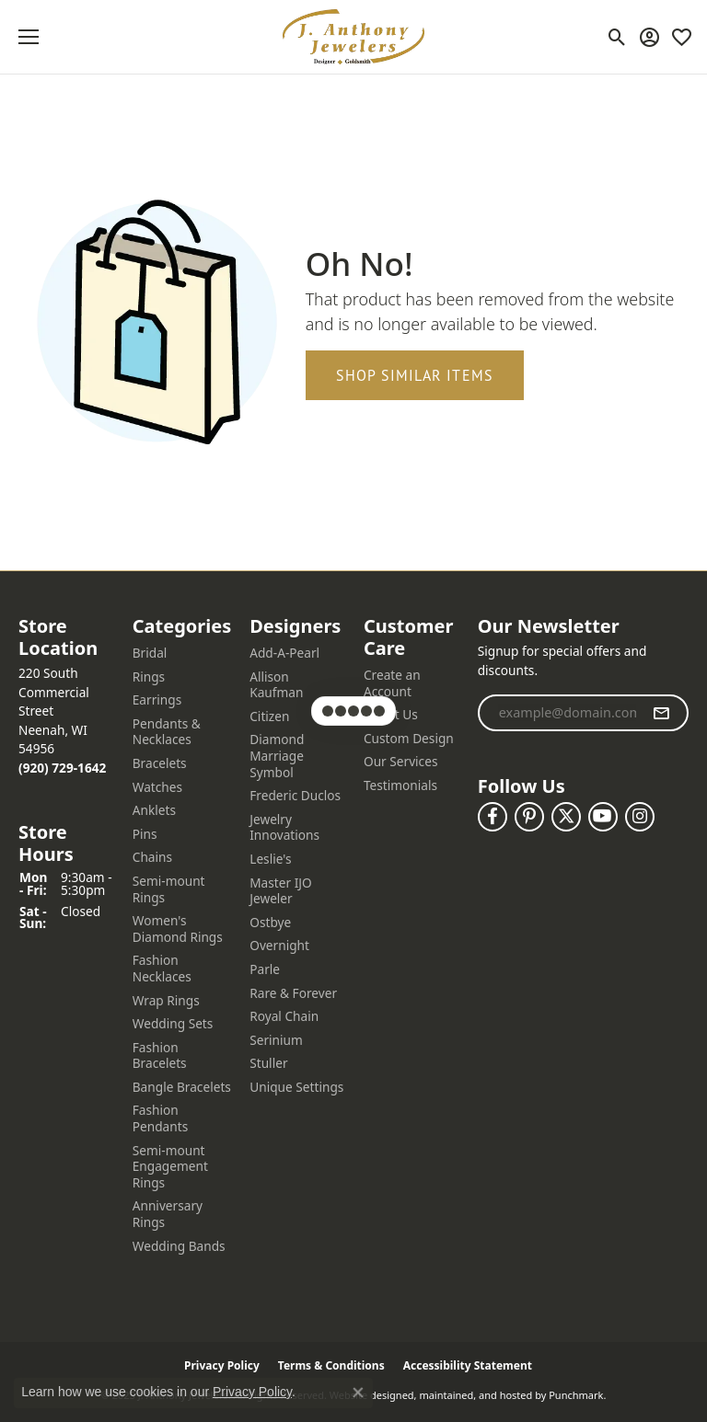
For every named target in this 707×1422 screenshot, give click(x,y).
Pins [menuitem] (145, 834)
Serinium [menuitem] (276, 1040)
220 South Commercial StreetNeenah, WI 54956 (62, 720)
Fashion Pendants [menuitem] (160, 1118)
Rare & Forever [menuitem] (293, 993)
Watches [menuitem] (157, 787)
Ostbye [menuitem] (270, 922)
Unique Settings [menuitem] (296, 1087)
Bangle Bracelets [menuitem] (182, 1087)
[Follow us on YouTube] (603, 816)
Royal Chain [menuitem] (284, 1016)
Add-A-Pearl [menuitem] (284, 653)
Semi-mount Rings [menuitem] (169, 889)
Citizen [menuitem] (269, 716)
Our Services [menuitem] (401, 761)
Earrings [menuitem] (157, 700)
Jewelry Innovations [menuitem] (284, 827)
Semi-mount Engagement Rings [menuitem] (170, 1166)
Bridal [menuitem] (150, 653)
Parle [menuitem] (264, 969)
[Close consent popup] (358, 1392)
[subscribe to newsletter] (661, 712)
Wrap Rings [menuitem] (166, 1000)
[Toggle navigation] (28, 37)
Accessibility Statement (467, 1365)
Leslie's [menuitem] (270, 859)
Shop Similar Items (415, 375)
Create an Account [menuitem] (392, 683)
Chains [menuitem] (152, 857)
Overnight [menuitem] (279, 945)
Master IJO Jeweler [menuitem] (280, 891)
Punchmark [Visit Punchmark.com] (576, 1395)
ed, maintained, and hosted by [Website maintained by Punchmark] (474, 1395)
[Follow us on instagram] (640, 816)
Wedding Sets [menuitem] (173, 1023)
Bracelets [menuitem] (160, 763)
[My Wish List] (681, 36)
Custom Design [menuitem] (409, 738)
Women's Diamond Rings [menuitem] (178, 928)
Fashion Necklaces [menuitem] (162, 968)
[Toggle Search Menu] (617, 36)
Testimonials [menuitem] (400, 785)
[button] (66, 637)
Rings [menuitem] (149, 677)
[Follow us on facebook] (492, 816)
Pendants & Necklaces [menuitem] (167, 732)
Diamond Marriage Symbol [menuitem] (276, 755)
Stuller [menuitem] (268, 1063)
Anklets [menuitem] (154, 810)
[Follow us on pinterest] (529, 816)
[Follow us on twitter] (566, 816)
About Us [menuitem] (391, 714)
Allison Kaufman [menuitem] (276, 685)
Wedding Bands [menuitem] (179, 1246)
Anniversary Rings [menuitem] (168, 1214)
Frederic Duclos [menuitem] (295, 795)
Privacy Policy (252, 1391)
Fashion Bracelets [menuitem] (160, 1055)
